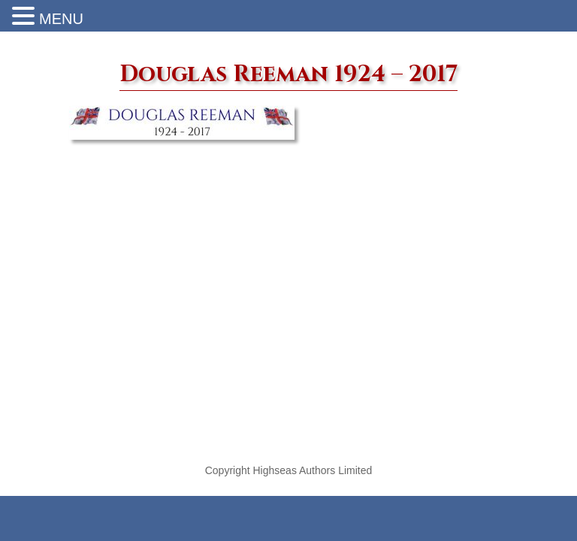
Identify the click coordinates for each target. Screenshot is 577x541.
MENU (61, 19)
